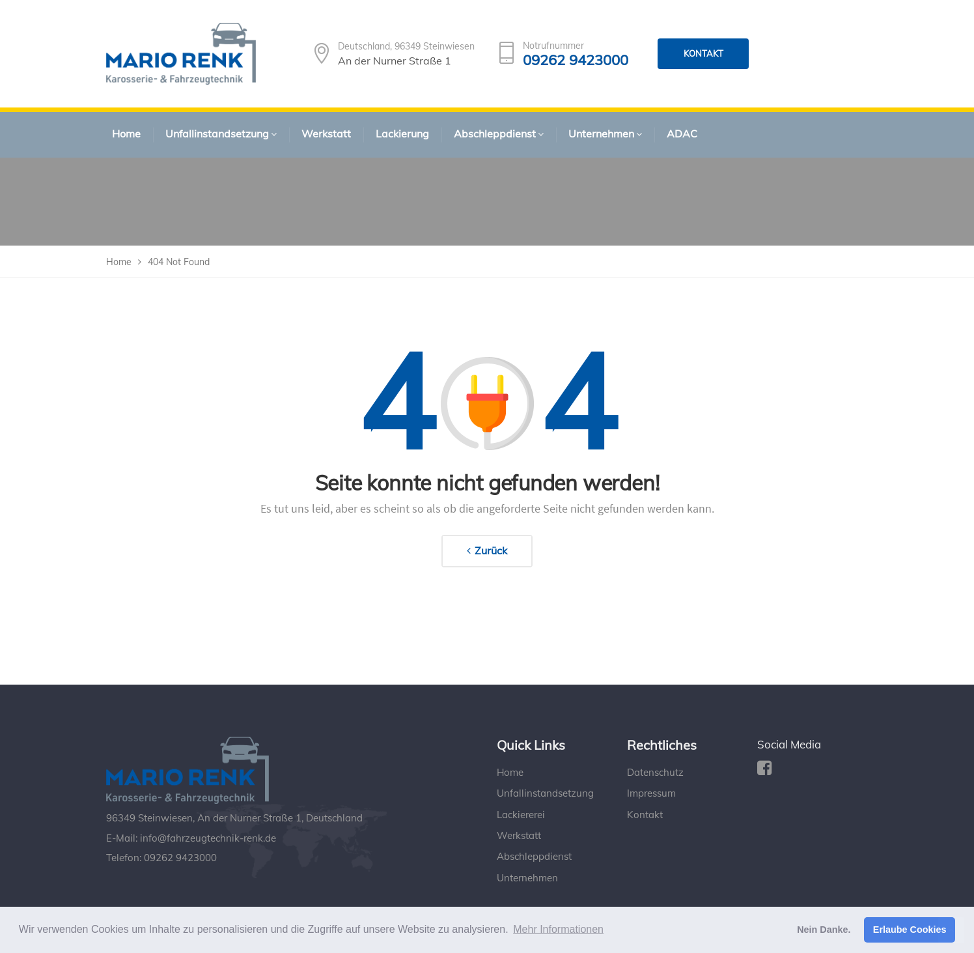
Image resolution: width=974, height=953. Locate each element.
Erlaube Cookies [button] (910, 929)
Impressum (651, 793)
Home (510, 772)
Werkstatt (519, 835)
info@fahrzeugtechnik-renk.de (208, 838)
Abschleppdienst (534, 856)
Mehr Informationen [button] (558, 929)
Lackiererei (521, 814)
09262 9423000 (575, 60)
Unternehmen (527, 878)
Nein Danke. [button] (823, 929)
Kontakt (645, 814)
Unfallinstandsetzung (545, 793)
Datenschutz (655, 772)
